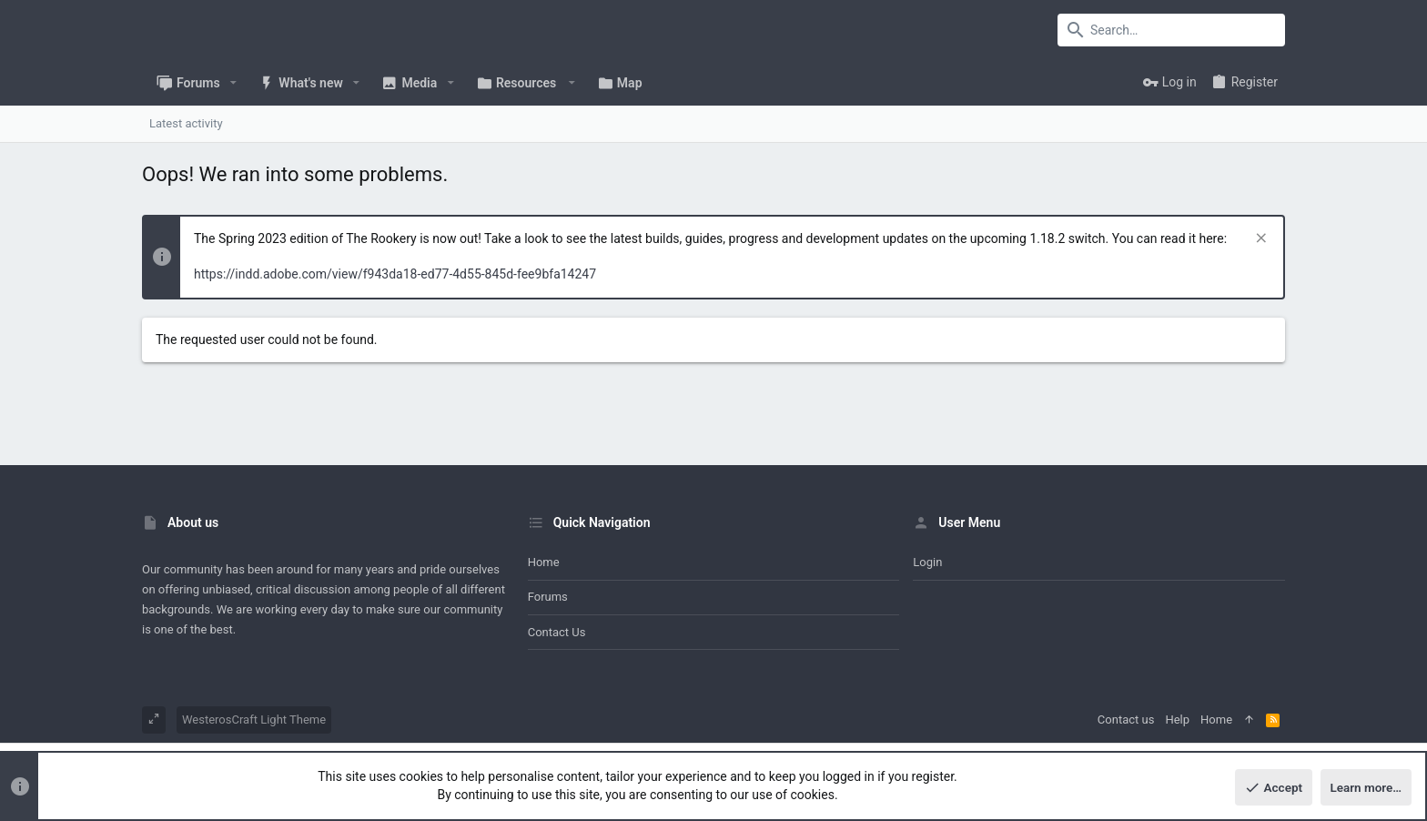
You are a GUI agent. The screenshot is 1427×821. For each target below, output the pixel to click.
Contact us (557, 632)
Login (927, 562)
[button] (233, 83)
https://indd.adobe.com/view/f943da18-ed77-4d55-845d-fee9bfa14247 (395, 274)
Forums (548, 596)
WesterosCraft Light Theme (254, 719)
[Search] (1171, 30)
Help (1177, 719)
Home (544, 562)
